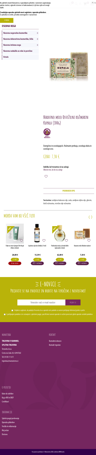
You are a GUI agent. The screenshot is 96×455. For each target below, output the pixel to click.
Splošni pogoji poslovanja (10, 418)
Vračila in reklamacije (9, 426)
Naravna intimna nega (12, 45)
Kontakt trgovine (55, 345)
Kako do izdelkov (7, 394)
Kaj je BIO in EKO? (8, 398)
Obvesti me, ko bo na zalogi (52, 170)
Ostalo (5, 57)
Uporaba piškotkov (8, 422)
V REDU (6, 20)
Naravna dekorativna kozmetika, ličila (18, 39)
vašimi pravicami (67, 314)
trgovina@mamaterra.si (10, 361)
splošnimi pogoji (36, 314)
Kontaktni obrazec (55, 341)
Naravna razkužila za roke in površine (17, 51)
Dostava (5, 434)
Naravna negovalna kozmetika (15, 33)
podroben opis (68, 191)
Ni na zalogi (14, 263)
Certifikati (5, 402)
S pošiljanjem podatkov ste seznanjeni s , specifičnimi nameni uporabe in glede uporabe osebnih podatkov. (49, 314)
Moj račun (5, 430)
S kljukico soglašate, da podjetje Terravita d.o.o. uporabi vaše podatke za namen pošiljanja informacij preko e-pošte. (49, 310)
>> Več (14, 259)
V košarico (37, 263)
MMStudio (61, 452)
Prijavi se (73, 302)
